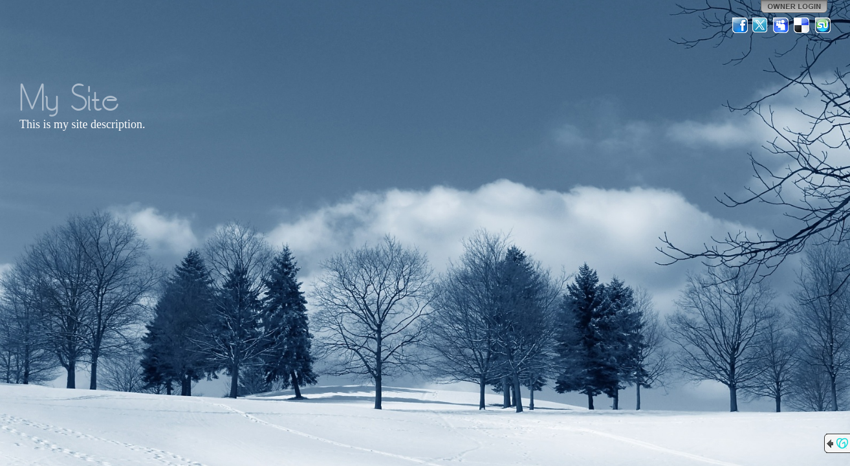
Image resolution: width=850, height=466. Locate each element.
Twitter (761, 25)
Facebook (740, 25)
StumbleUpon (823, 25)
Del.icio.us (802, 25)
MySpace (781, 25)
